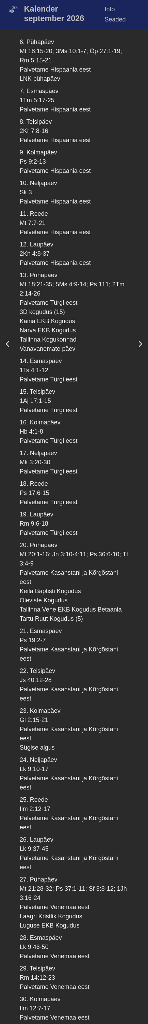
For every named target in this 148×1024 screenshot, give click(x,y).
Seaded (115, 19)
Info (110, 9)
